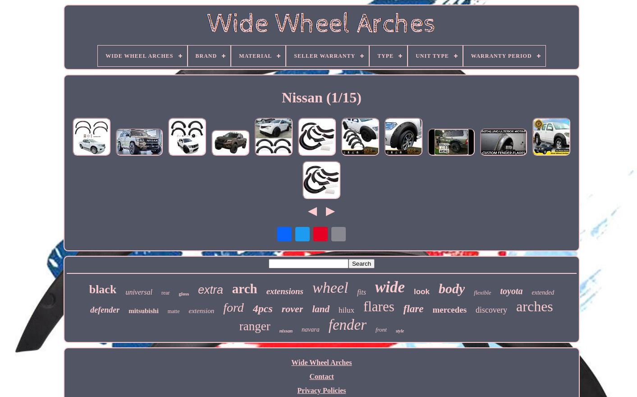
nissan (286, 330)
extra (210, 289)
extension (202, 310)
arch (244, 289)
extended (543, 292)
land (321, 309)
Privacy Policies (322, 390)
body (452, 288)
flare (413, 308)
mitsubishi (143, 310)
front (381, 329)
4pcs (263, 308)
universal (138, 292)
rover (292, 308)
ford (233, 307)
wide (390, 287)
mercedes (449, 309)
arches (534, 306)
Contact (321, 376)
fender (348, 325)
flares (378, 306)
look (422, 291)
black (103, 289)
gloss (184, 293)
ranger (254, 326)
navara (311, 329)
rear (165, 293)
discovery (491, 309)
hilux (346, 310)
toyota (511, 291)
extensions (284, 291)
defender (104, 309)
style (400, 330)
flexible (482, 292)
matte (174, 311)
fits (361, 292)
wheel (330, 287)
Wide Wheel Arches (321, 362)
